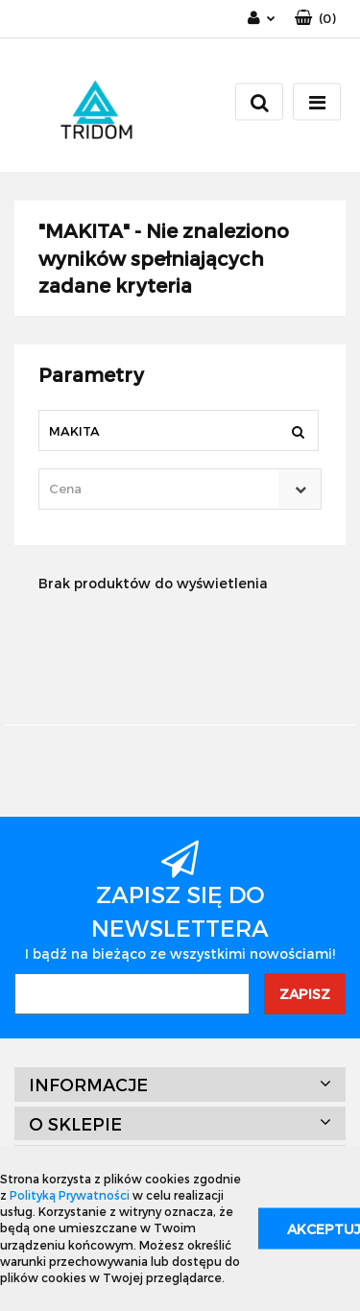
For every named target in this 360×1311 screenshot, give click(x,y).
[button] (315, 18)
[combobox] (180, 489)
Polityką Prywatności (70, 1195)
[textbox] (163, 489)
